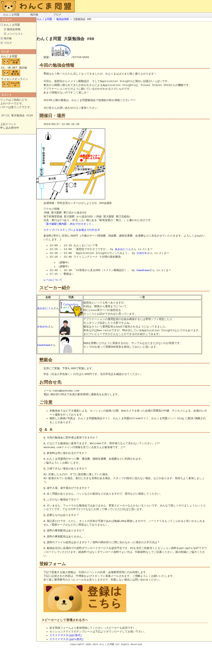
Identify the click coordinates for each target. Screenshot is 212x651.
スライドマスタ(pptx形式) (66, 643)
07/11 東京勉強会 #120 (17, 119)
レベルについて (52, 280)
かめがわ (142, 253)
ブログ (57, 15)
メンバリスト (15, 34)
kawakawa (142, 271)
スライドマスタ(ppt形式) (65, 639)
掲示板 (34, 15)
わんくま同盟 (11, 15)
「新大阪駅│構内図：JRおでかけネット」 (68, 224)
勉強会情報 (13, 30)
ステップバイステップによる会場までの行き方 (71, 230)
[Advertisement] (84, 30)
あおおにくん (123, 249)
